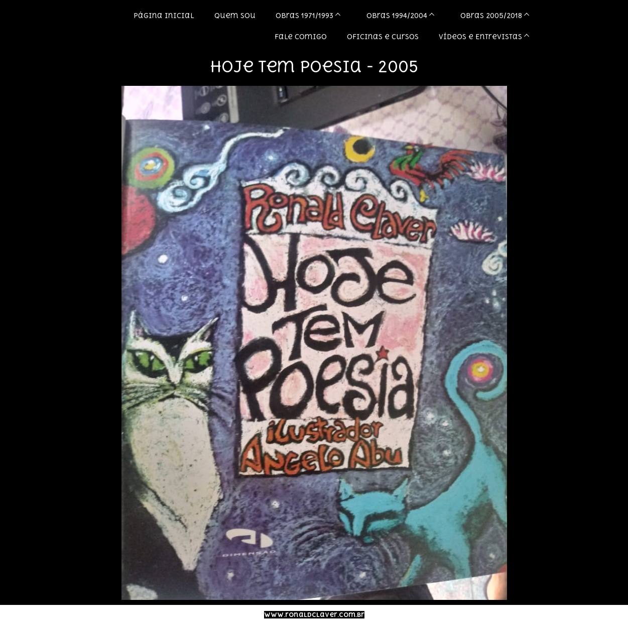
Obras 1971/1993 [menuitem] (304, 16)
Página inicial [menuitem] (164, 16)
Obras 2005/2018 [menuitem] (491, 16)
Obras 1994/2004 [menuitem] (396, 16)
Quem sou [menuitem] (235, 16)
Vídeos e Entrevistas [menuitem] (480, 37)
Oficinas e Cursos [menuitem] (383, 37)
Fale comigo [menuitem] (301, 37)
